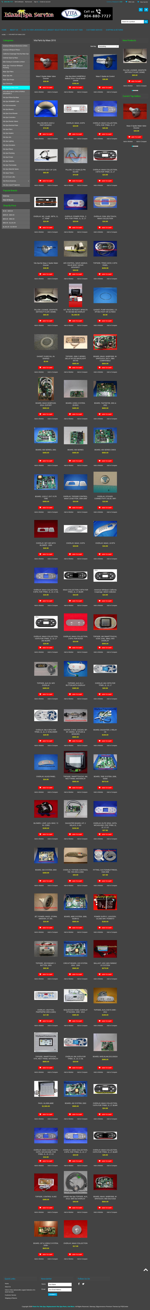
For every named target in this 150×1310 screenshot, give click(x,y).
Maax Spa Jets (7, 77)
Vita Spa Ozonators (9, 147)
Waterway (6, 198)
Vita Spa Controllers (9, 119)
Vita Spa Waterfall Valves (11, 171)
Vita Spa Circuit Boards (10, 115)
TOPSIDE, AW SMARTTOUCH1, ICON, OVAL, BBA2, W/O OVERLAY (105, 639)
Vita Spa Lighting (8, 143)
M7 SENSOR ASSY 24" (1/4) (45, 170)
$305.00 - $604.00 (8, 217)
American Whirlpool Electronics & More (15, 46)
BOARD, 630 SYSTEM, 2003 (45, 870)
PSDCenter (124, 1306)
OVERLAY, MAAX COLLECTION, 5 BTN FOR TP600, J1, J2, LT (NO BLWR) (46, 639)
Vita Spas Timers (8, 175)
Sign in (36, 1)
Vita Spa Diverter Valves (10, 123)
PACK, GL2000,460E (46, 1103)
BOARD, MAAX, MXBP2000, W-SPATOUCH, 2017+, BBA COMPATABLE (105, 358)
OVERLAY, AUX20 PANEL (45, 776)
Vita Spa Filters (8, 131)
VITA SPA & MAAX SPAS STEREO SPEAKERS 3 (14, 94)
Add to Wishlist (39, 92)
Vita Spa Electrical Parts (10, 127)
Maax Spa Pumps (8, 81)
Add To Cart (45, 87)
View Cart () (144, 2)
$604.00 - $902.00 (8, 221)
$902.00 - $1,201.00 (9, 225)
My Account (28, 1)
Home (4, 34)
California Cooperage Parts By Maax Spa (14, 55)
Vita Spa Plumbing (9, 155)
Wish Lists (131, 2)
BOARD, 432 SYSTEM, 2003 (75, 1103)
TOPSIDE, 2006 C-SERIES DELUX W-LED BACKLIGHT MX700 (75, 358)
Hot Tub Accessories (9, 107)
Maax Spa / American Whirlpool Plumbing (13, 68)
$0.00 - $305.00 (8, 213)
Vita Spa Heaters (8, 135)
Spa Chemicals (8, 85)
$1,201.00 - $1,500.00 (10, 229)
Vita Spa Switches (9, 163)
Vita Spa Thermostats (10, 167)
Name (43, 1284)
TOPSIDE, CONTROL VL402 (45, 1197)
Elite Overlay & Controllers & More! (14, 64)
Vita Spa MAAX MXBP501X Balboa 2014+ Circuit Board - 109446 (75, 78)
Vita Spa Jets (7, 139)
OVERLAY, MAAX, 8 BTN (75, 123)
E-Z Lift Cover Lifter (9, 179)
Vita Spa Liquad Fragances (11, 187)
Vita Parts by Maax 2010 (11, 89)
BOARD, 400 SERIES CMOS (105, 450)
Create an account (45, 1)
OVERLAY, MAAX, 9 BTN (75, 543)
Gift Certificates (19, 1)
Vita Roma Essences (9, 183)
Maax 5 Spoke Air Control (105, 76)
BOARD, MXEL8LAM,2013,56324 (105, 1056)
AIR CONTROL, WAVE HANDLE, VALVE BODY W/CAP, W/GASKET (75, 265)
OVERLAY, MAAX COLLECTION (75, 1243)
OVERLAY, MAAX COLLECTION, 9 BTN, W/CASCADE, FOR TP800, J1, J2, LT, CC (46, 1152)
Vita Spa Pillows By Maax (11, 99)
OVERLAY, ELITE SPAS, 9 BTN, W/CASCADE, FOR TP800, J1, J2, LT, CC (105, 825)
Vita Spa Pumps (8, 159)
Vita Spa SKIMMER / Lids (11, 103)
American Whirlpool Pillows (11, 50)
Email (43, 1289)
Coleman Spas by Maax (10, 60)
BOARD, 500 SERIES (75, 450)
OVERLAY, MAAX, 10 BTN (105, 543)
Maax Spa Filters (8, 73)
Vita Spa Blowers (8, 111)
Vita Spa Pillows (8, 151)
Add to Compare (53, 92)
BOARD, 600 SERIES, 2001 (46, 450)
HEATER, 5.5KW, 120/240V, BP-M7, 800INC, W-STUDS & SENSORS (75, 732)
